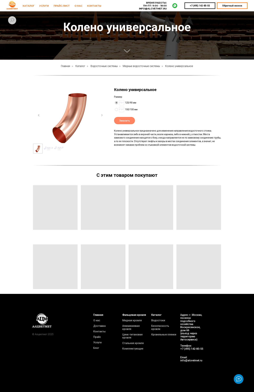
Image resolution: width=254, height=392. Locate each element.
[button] (124, 120)
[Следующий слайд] (101, 115)
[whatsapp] (174, 5)
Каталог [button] (28, 5)
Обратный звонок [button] (232, 5)
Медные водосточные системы (141, 66)
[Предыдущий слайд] (38, 115)
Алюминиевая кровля (131, 327)
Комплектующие (132, 348)
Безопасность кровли (160, 327)
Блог (96, 348)
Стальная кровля (133, 343)
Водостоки (158, 320)
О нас (96, 320)
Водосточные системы (104, 66)
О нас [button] (78, 5)
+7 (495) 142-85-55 (200, 5)
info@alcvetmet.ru (191, 360)
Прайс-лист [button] (62, 5)
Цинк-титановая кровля (132, 336)
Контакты (94, 5)
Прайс (97, 336)
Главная (65, 66)
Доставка (99, 325)
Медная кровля (132, 320)
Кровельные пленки (163, 334)
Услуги (44, 5)
